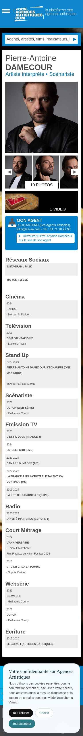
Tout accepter (22, 723)
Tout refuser (21, 713)
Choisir (44, 713)
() (55, 225)
